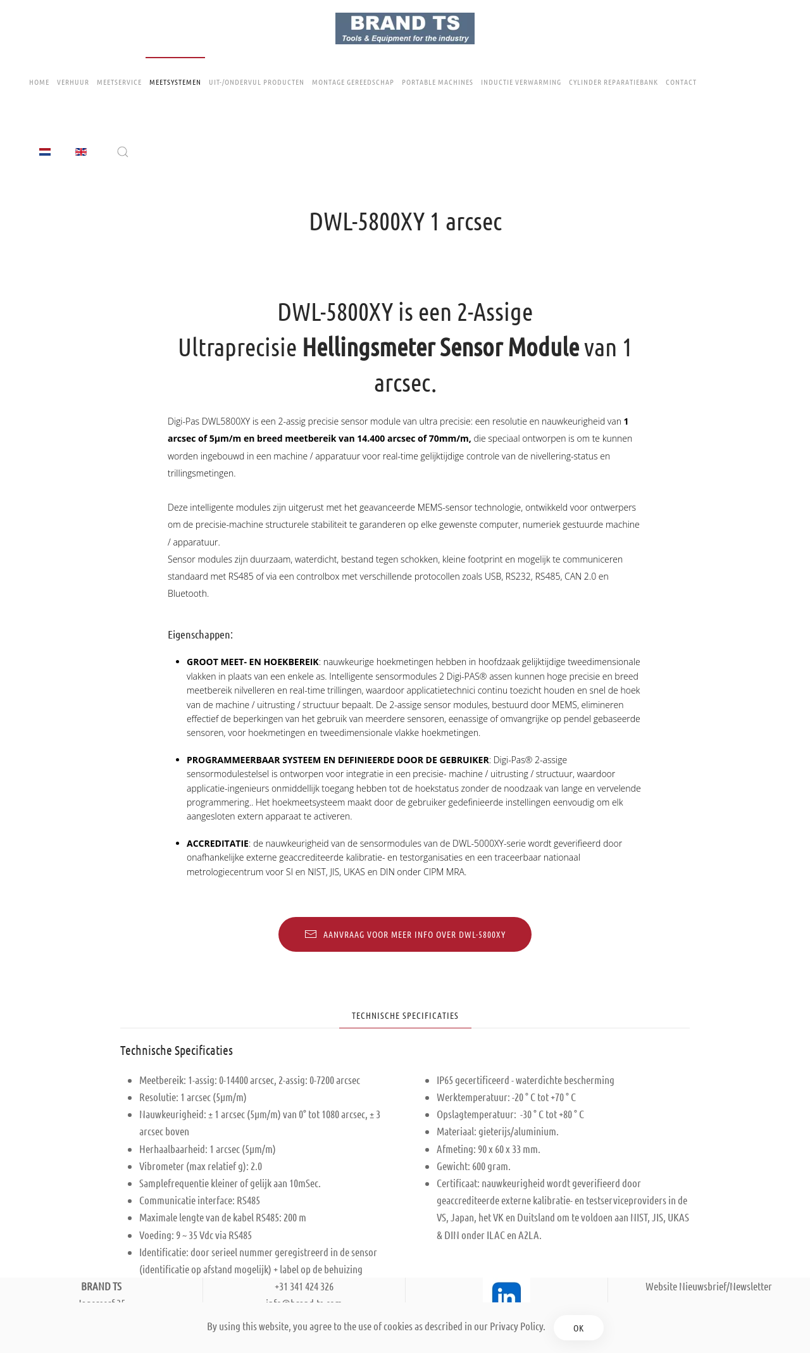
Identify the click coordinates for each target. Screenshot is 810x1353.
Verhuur (73, 82)
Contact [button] (681, 82)
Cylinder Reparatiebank (613, 82)
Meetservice (119, 82)
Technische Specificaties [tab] (405, 1015)
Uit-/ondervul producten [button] (256, 82)
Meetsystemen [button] (175, 82)
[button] (122, 152)
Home (39, 82)
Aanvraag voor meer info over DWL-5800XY (405, 934)
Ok (578, 1327)
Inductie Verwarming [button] (521, 82)
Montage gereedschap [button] (353, 82)
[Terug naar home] (405, 28)
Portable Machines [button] (437, 82)
